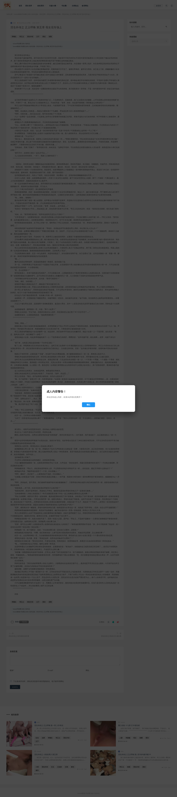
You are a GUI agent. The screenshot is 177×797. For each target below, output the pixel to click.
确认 (88, 405)
